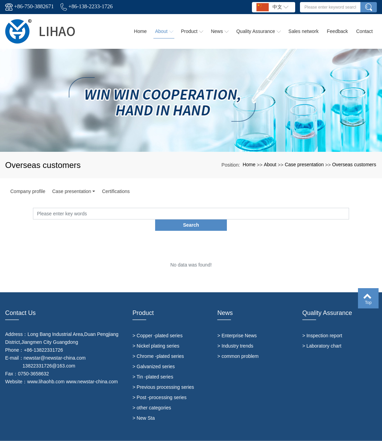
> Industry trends (235, 334)
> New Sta (143, 406)
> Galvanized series (153, 355)
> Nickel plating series (156, 334)
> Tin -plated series (152, 365)
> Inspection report (322, 324)
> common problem (237, 345)
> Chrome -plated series (158, 345)
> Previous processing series (163, 375)
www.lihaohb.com (46, 370)
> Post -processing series (159, 386)
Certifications (116, 191)
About (270, 164)
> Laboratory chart (322, 334)
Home (249, 164)
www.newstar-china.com (92, 370)
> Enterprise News (237, 324)
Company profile (27, 191)
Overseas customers (354, 164)
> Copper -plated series (157, 324)
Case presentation (304, 164)
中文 (272, 7)
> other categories (151, 396)
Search (349, 213)
